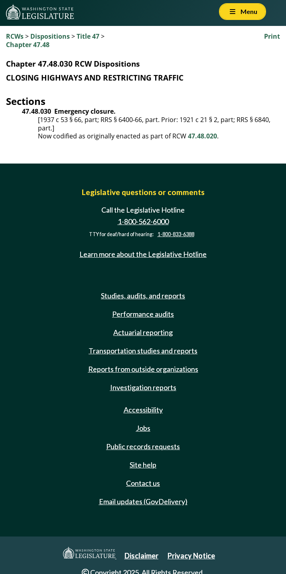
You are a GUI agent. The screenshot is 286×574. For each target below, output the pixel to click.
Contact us (143, 483)
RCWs (15, 36)
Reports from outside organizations (143, 369)
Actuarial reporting (143, 332)
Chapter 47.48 (27, 44)
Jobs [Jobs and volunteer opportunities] (143, 428)
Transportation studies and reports (143, 350)
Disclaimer (141, 555)
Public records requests (143, 446)
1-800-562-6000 (143, 221)
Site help (143, 464)
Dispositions (50, 36)
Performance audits (143, 314)
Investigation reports (143, 387)
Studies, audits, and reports (143, 295)
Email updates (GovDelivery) (143, 501)
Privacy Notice (191, 555)
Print (272, 36)
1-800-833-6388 (176, 234)
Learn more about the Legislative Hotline (143, 254)
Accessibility (143, 409)
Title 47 (88, 36)
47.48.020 (202, 136)
